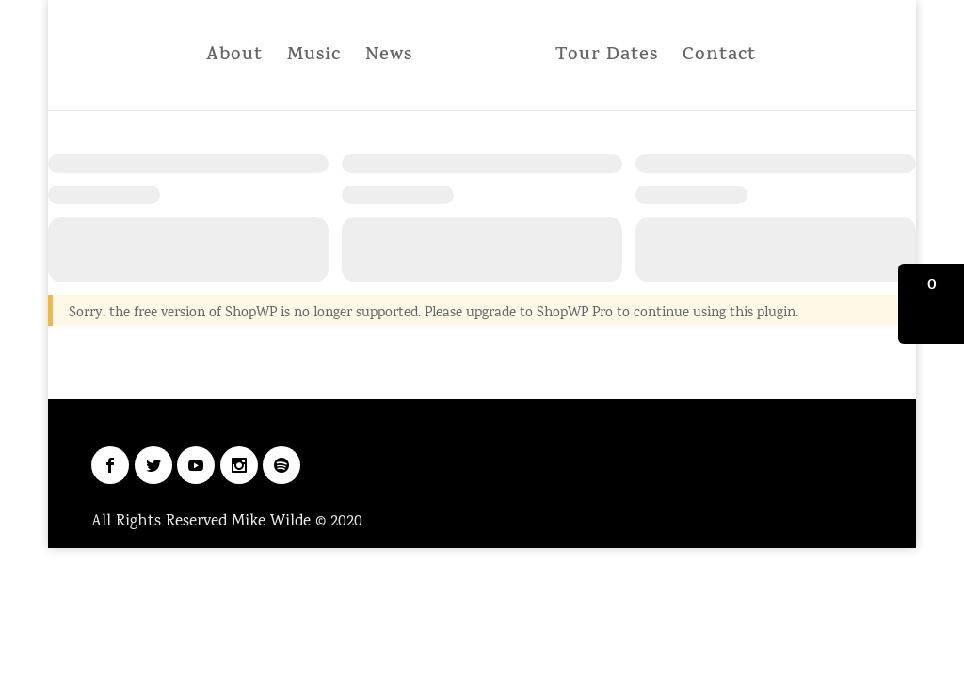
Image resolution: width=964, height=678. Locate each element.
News (388, 60)
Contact (719, 60)
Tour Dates (606, 60)
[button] (931, 304)
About (234, 60)
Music (314, 60)
